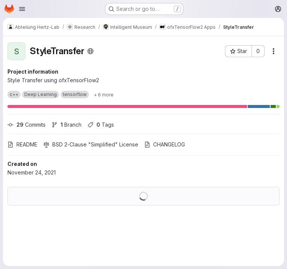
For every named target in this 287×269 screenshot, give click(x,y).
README (22, 144)
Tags (100, 124)
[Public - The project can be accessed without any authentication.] (90, 51)
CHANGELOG (164, 144)
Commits (26, 124)
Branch (66, 124)
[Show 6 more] (103, 94)
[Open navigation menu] (22, 9)
